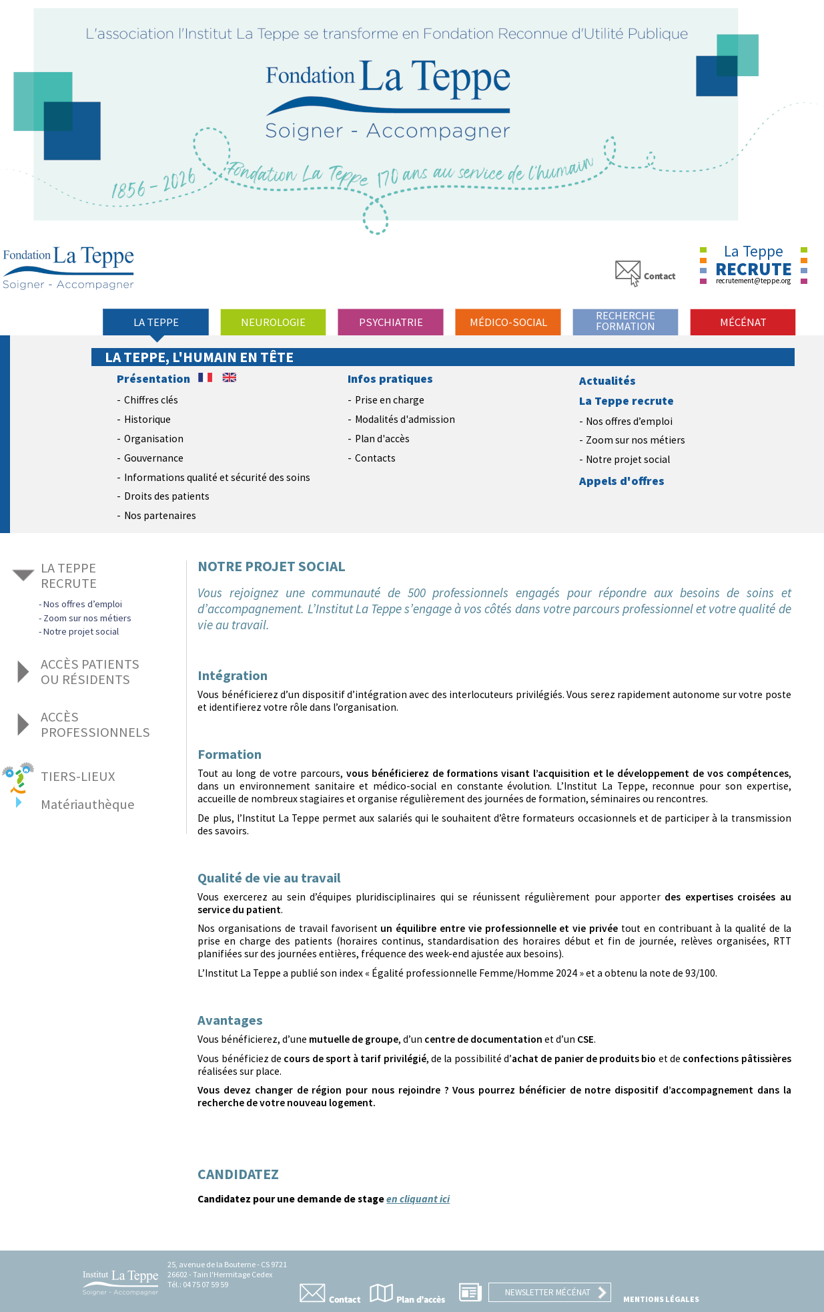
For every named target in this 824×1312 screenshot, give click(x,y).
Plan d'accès (382, 438)
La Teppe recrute (626, 401)
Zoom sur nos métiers (635, 440)
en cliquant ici (418, 1198)
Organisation (153, 438)
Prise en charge (389, 399)
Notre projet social (628, 459)
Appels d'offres (622, 481)
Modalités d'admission (405, 419)
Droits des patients (167, 496)
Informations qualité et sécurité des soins (217, 477)
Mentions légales (661, 1299)
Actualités (607, 381)
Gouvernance (153, 458)
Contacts (375, 458)
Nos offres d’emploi (629, 421)
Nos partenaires (160, 515)
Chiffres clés (151, 399)
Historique (147, 419)
